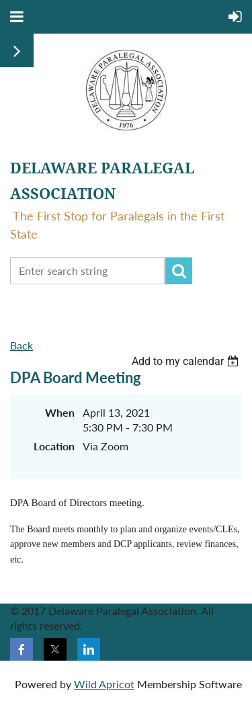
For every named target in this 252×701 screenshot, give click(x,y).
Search (178, 270)
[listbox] (187, 361)
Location (54, 446)
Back (21, 345)
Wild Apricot (104, 683)
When (60, 412)
